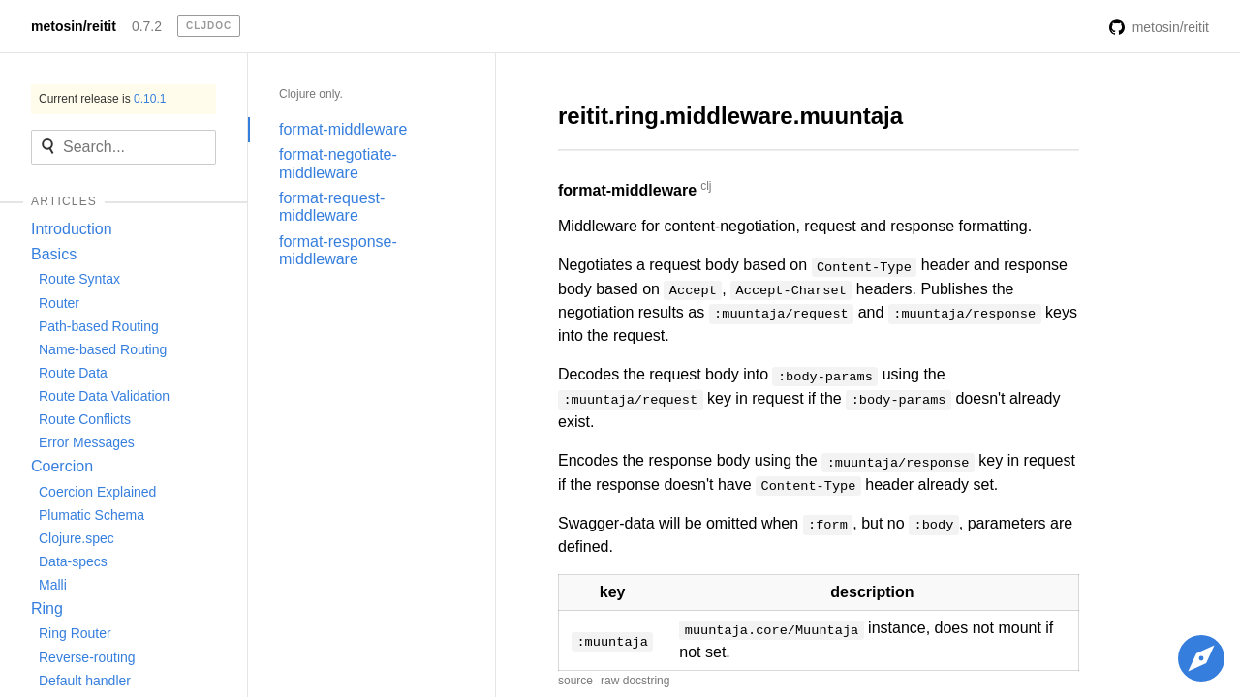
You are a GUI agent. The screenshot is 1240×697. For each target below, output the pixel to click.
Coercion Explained (97, 492)
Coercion (62, 466)
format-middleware (343, 129)
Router (59, 303)
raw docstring (635, 680)
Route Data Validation (104, 396)
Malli (53, 584)
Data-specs (73, 561)
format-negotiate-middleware (338, 163)
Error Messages (87, 442)
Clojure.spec (76, 538)
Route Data (73, 372)
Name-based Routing (103, 349)
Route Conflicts (85, 419)
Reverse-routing (87, 657)
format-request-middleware (332, 207)
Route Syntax (79, 279)
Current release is (102, 99)
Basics (54, 254)
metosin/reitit (73, 26)
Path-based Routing (99, 326)
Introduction (71, 229)
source (575, 680)
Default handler (85, 680)
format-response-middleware (338, 250)
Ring (47, 608)
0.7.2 (147, 26)
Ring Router (75, 633)
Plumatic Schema (91, 515)
